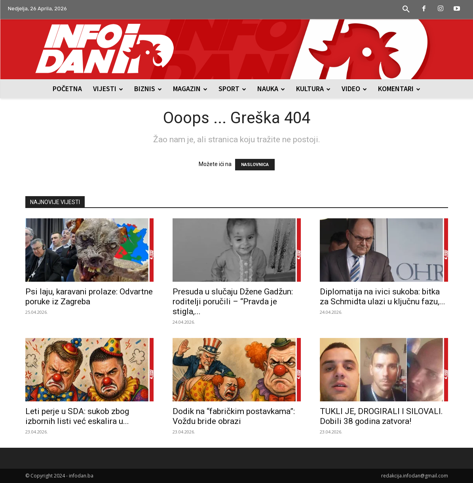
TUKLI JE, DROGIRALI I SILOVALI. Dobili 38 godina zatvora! (381, 416)
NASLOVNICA (255, 164)
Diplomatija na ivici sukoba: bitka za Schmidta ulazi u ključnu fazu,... (382, 296)
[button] (406, 9)
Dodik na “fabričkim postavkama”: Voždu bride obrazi (234, 416)
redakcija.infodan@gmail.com (414, 475)
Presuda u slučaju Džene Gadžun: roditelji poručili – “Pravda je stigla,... (233, 301)
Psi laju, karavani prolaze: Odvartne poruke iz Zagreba (89, 296)
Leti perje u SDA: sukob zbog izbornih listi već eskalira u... (77, 416)
